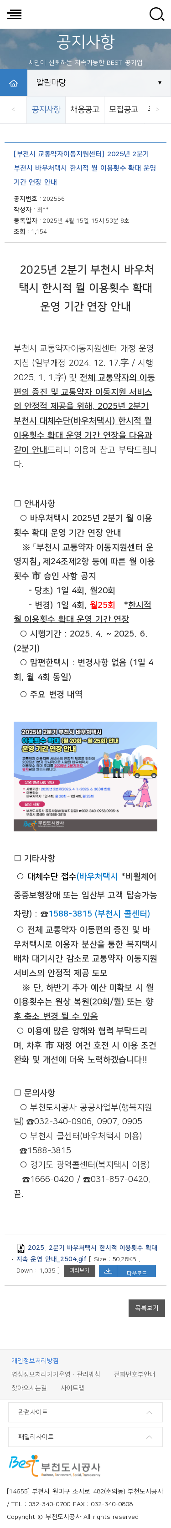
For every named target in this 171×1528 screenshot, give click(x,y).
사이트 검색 (157, 14)
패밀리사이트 (36, 1437)
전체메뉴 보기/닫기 (14, 14)
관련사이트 (33, 1412)
